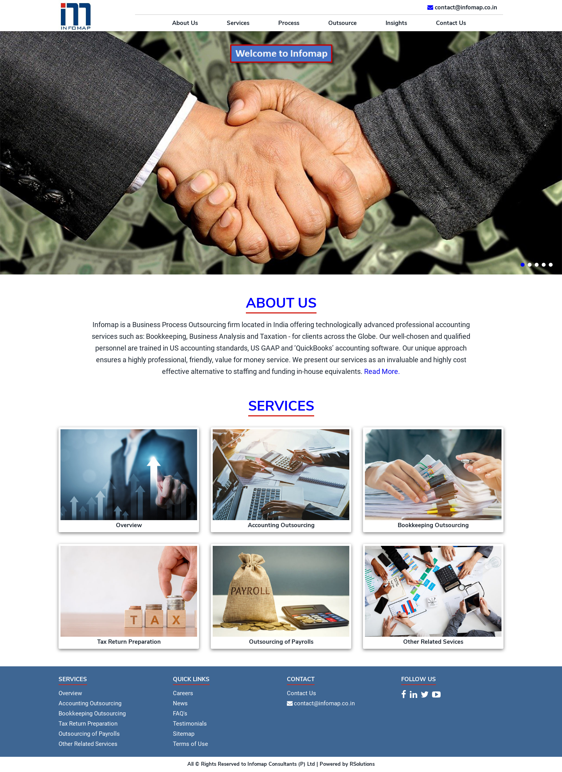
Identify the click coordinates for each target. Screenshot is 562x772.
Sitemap (183, 733)
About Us (185, 23)
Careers (183, 693)
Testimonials (190, 723)
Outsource (342, 23)
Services (238, 23)
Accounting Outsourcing (90, 703)
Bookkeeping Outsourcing (92, 713)
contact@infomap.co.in (466, 7)
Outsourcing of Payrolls (89, 733)
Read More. (382, 371)
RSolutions (361, 764)
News (180, 703)
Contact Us (451, 23)
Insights (396, 23)
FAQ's (180, 713)
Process (288, 23)
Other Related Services (88, 743)
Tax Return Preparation (88, 723)
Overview (70, 693)
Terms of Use (190, 743)
